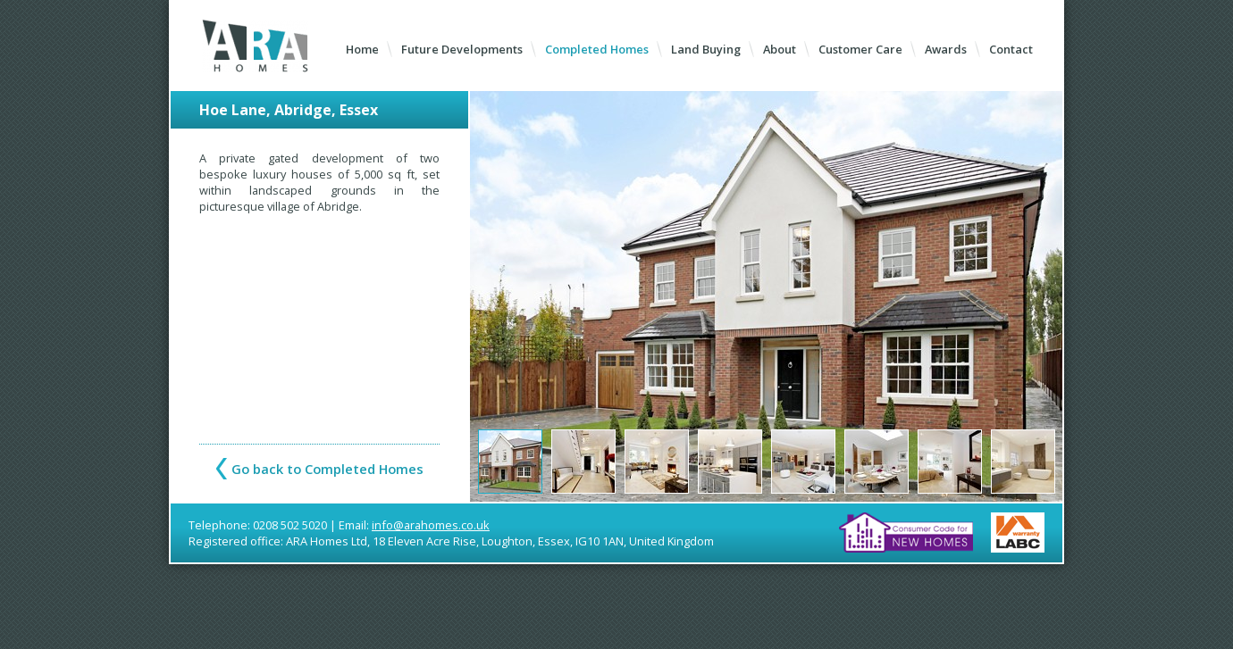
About (779, 49)
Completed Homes (597, 49)
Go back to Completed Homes (327, 469)
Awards (946, 49)
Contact (1011, 49)
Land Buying (706, 49)
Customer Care (860, 49)
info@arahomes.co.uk (431, 525)
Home (362, 49)
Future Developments (462, 49)
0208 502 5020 (290, 525)
